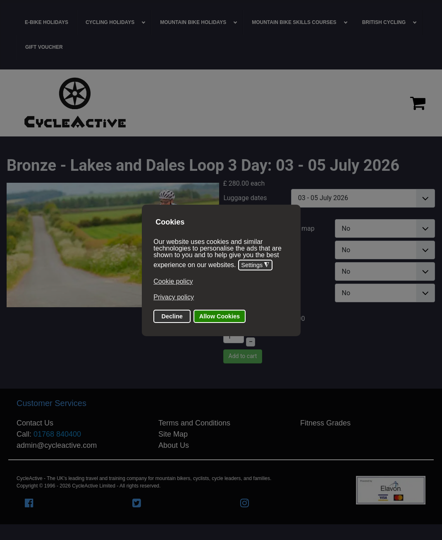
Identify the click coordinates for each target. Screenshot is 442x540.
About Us (173, 445)
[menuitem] (47, 22)
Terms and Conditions (194, 423)
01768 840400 (57, 434)
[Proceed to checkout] (417, 103)
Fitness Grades (325, 423)
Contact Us (35, 423)
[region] (221, 102)
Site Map (173, 434)
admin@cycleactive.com (57, 445)
